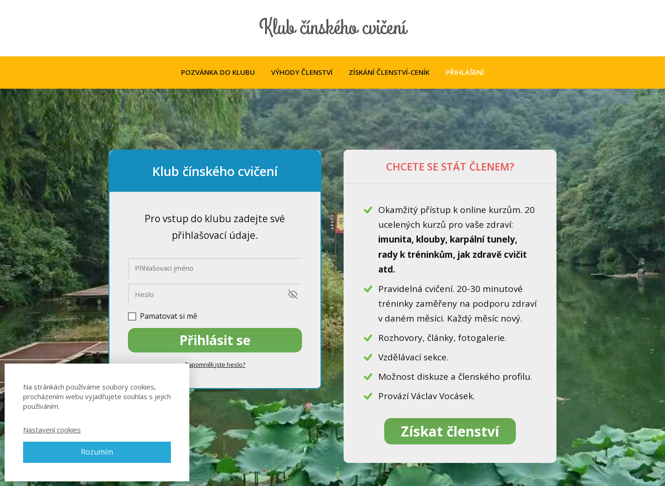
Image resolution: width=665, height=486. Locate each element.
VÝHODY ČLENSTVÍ (301, 72)
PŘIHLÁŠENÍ (465, 72)
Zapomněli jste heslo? (214, 364)
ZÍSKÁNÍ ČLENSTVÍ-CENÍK (389, 72)
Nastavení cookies (52, 429)
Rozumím (97, 452)
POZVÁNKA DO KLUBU (218, 72)
